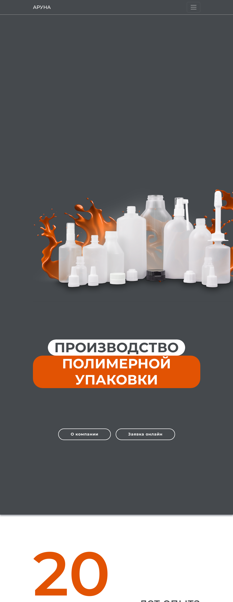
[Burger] (193, 7)
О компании (84, 434)
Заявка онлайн (145, 434)
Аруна (42, 7)
